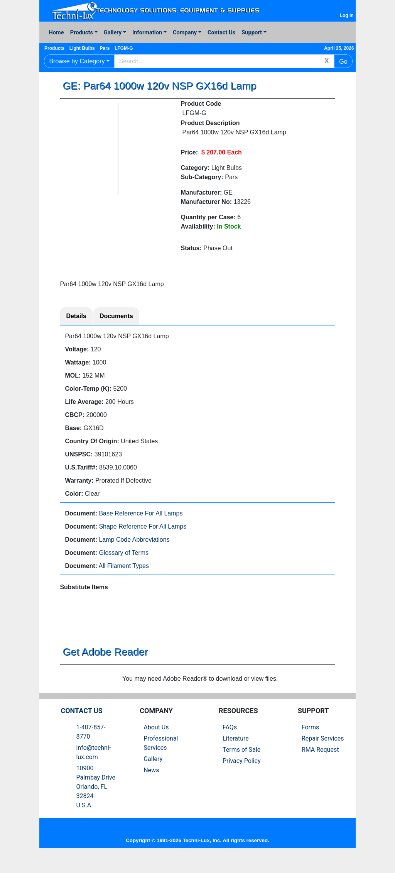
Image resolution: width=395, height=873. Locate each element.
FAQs (230, 743)
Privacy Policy (242, 777)
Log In (347, 15)
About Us (156, 743)
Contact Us (221, 32)
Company (185, 32)
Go (343, 61)
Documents (116, 317)
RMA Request (320, 766)
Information (147, 32)
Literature (236, 754)
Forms (310, 743)
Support (251, 32)
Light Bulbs (89, 48)
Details (76, 317)
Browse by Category (77, 61)
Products (81, 32)
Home (56, 32)
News (151, 786)
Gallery (113, 32)
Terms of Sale (241, 766)
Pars (115, 48)
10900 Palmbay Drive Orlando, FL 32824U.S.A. (95, 803)
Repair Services (323, 754)
